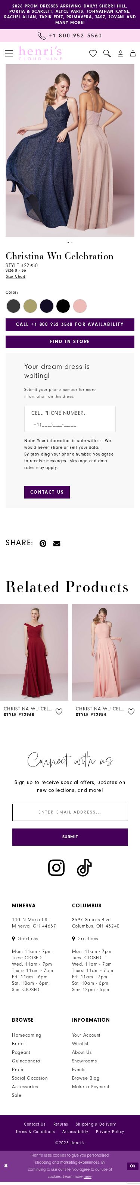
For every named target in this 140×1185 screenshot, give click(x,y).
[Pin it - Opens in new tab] (43, 545)
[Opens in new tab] (25, 942)
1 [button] (68, 243)
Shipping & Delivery (96, 1127)
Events (78, 1073)
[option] (70, 151)
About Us (82, 1055)
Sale (17, 1098)
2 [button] (72, 243)
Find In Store (70, 343)
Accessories (25, 1090)
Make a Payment (90, 1090)
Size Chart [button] (16, 277)
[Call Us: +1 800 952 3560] (70, 36)
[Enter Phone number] (66, 426)
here (87, 1179)
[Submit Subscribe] (70, 840)
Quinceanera (26, 1064)
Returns (61, 1127)
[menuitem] (8, 54)
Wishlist (80, 1047)
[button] (8, 54)
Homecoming (26, 1038)
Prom (18, 1073)
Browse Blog (86, 1081)
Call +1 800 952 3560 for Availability (70, 325)
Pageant (21, 1055)
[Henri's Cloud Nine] (40, 54)
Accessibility (75, 1135)
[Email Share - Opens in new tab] (57, 545)
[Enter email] (70, 815)
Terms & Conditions (35, 1135)
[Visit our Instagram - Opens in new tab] (56, 871)
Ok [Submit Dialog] (133, 1169)
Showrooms (84, 1064)
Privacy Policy (110, 1135)
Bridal (18, 1047)
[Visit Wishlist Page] (93, 54)
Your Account (86, 1038)
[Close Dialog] (6, 1169)
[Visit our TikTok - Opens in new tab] (84, 871)
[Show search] (107, 54)
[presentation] (34, 654)
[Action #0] (70, 151)
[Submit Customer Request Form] (47, 494)
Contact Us (35, 1127)
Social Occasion (29, 1081)
